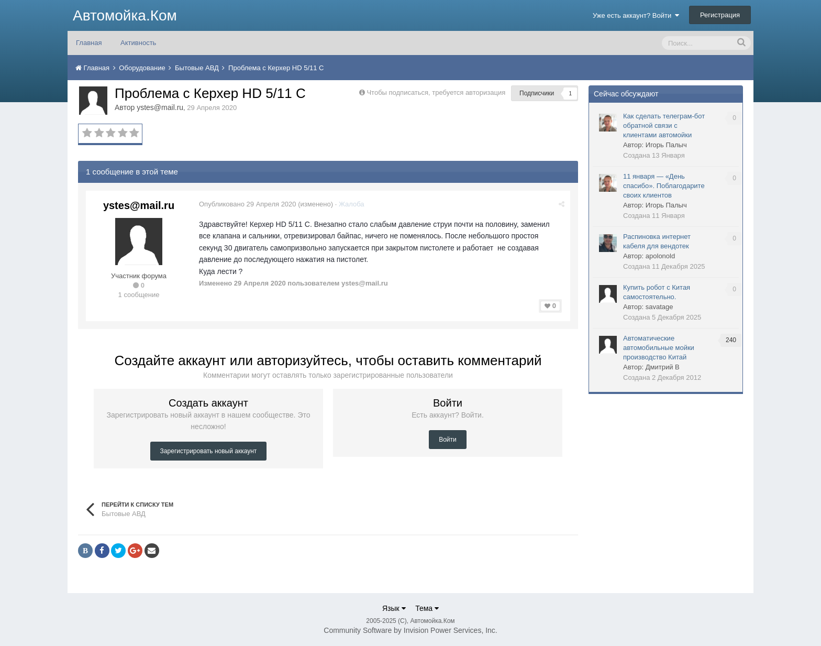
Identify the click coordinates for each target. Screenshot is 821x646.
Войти (448, 439)
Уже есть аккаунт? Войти (636, 15)
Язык (394, 608)
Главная (89, 43)
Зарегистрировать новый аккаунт (208, 451)
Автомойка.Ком (125, 15)
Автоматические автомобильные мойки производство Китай (658, 347)
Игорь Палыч (666, 145)
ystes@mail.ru (160, 107)
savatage (659, 307)
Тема (427, 608)
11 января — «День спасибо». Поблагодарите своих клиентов (664, 185)
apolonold (660, 256)
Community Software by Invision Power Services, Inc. (410, 630)
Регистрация (720, 15)
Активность (138, 43)
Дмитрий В (663, 367)
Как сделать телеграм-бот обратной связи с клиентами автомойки (664, 125)
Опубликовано (247, 204)
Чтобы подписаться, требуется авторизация (436, 92)
